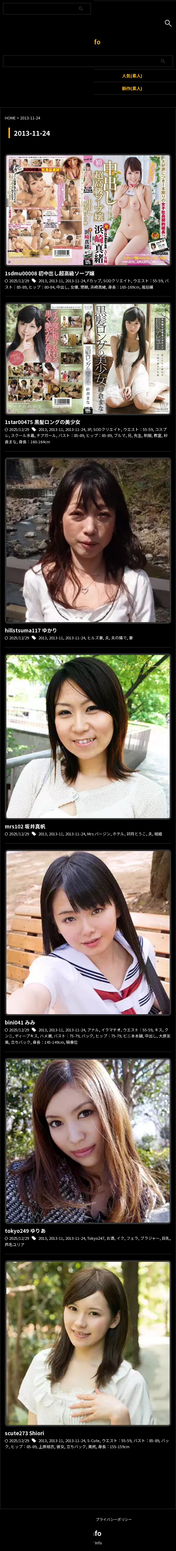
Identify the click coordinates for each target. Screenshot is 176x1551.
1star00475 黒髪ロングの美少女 (42, 422)
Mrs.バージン (98, 834)
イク (120, 1238)
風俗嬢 (147, 287)
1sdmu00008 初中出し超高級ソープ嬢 (49, 273)
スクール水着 (22, 435)
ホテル (118, 834)
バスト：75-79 (66, 1036)
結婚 (158, 834)
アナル (93, 1030)
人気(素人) (132, 75)
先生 (138, 435)
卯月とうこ (136, 834)
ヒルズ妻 (95, 638)
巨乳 (166, 1238)
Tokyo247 (95, 1238)
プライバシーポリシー (114, 1519)
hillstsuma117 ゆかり (31, 630)
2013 (42, 280)
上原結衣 (46, 1446)
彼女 (60, 1446)
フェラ (132, 1238)
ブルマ (120, 435)
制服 (148, 435)
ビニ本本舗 (133, 1036)
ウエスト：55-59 (148, 280)
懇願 (84, 287)
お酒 (110, 1238)
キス (158, 1030)
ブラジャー (150, 1238)
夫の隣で (119, 638)
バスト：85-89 (71, 435)
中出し (62, 287)
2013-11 (56, 280)
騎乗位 (72, 1042)
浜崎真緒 (98, 287)
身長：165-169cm (123, 287)
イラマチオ (111, 1030)
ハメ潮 (46, 1036)
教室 (158, 435)
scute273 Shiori (24, 1433)
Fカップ (94, 280)
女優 (74, 287)
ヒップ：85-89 (99, 435)
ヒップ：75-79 (108, 1036)
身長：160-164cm (34, 442)
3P (89, 429)
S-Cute (93, 1440)
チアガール (46, 435)
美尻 (92, 1446)
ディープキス (26, 1036)
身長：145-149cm (48, 1042)
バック (87, 1036)
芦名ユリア (14, 1244)
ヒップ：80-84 (41, 287)
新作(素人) (132, 88)
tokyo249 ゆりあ (25, 1230)
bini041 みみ (20, 1022)
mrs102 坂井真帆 (25, 826)
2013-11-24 (75, 280)
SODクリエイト (117, 280)
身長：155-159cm (114, 1446)
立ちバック (20, 1042)
